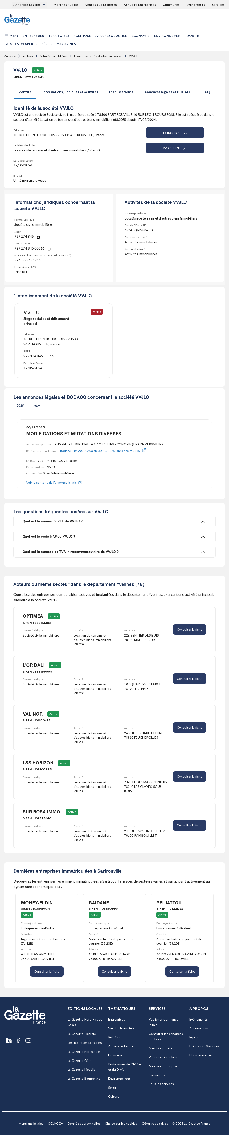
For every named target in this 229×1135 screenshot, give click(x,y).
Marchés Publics (66, 4)
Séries (47, 44)
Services (218, 4)
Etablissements (121, 92)
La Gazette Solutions (204, 1046)
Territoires (58, 35)
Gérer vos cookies (155, 1123)
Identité (24, 92)
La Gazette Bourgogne (84, 1078)
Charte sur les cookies (121, 1123)
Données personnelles (84, 1123)
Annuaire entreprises (164, 1066)
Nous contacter (200, 1055)
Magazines (66, 44)
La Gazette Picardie (82, 1034)
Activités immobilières (53, 56)
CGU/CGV (55, 1123)
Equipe (194, 1037)
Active (38, 70)
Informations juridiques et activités (70, 92)
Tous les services (161, 1084)
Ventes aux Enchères (101, 4)
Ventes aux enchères (164, 1057)
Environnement (168, 35)
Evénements (196, 4)
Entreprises (33, 35)
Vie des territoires (121, 1028)
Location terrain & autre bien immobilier (98, 56)
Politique (82, 35)
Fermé (97, 311)
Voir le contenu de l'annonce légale (54, 482)
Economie (141, 35)
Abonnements (199, 1028)
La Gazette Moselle (82, 1069)
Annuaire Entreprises (140, 4)
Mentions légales (31, 1123)
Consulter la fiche (190, 629)
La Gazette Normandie (84, 1051)
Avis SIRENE (175, 148)
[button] (11, 36)
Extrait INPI (175, 133)
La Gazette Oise (79, 1060)
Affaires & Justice (111, 35)
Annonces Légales (27, 4)
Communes (171, 4)
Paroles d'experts (20, 44)
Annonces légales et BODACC (167, 92)
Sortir (193, 35)
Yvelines (28, 56)
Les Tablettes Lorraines (85, 1042)
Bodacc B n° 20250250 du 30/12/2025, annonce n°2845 (103, 451)
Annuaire (10, 56)
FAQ (206, 92)
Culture (113, 1096)
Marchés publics (160, 1048)
